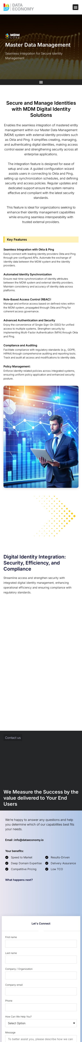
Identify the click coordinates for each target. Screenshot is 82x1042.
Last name (11, 952)
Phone (8, 1000)
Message (10, 1032)
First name (11, 937)
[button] (75, 7)
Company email (14, 984)
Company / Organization (18, 968)
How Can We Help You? (18, 1016)
